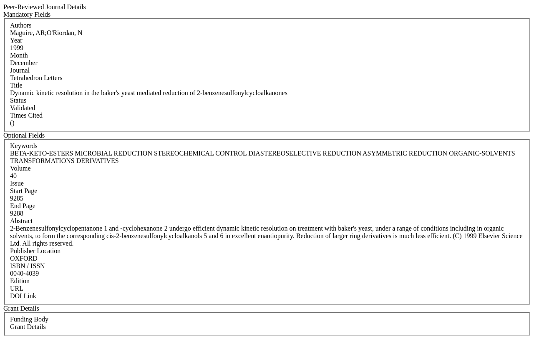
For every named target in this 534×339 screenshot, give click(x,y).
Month (19, 55)
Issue (17, 183)
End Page (22, 205)
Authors (21, 25)
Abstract (21, 220)
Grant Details (28, 326)
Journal (20, 70)
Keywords (24, 145)
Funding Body (29, 319)
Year (16, 40)
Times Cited (26, 115)
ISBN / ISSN (27, 265)
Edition (20, 280)
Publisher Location (35, 250)
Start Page (23, 190)
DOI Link (23, 295)
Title (16, 85)
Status (18, 100)
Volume (20, 168)
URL (16, 288)
